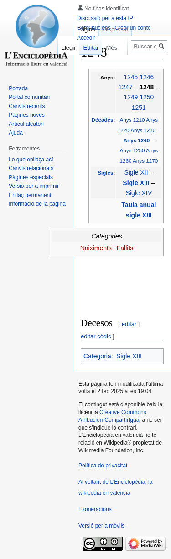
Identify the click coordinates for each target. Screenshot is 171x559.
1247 (126, 87)
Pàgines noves (27, 115)
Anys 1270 (145, 161)
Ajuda (16, 132)
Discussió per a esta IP (105, 18)
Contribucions (93, 28)
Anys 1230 (142, 130)
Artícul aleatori (26, 124)
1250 (147, 97)
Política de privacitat (102, 465)
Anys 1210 (132, 120)
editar (129, 324)
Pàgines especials (31, 177)
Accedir (86, 38)
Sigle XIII (137, 182)
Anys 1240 (137, 140)
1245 (131, 77)
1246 (147, 77)
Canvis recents (27, 106)
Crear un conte (132, 28)
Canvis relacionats (31, 168)
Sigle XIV (139, 193)
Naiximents (96, 248)
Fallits (125, 248)
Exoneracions (95, 509)
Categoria (97, 356)
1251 (139, 107)
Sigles (105, 173)
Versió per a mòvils (101, 526)
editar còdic (96, 336)
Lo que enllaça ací (31, 159)
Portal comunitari (29, 97)
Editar (86, 47)
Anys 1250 (132, 150)
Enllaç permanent (30, 195)
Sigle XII (136, 172)
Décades (103, 120)
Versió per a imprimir (34, 186)
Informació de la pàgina (37, 204)
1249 (131, 97)
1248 (147, 87)
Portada (18, 88)
